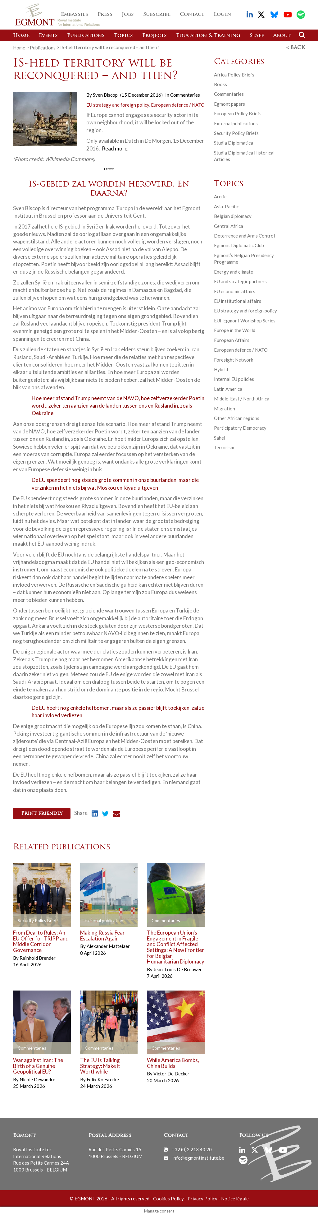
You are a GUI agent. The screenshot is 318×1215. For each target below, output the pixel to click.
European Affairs (231, 340)
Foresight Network (233, 359)
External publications (236, 123)
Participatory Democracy (240, 427)
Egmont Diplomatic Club (239, 245)
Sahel (219, 437)
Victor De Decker (171, 1073)
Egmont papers (229, 103)
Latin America (228, 388)
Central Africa (228, 226)
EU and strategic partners (240, 281)
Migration (224, 408)
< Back (295, 47)
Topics (123, 35)
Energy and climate (233, 271)
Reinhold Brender (38, 957)
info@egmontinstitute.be (198, 1157)
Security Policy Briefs (236, 133)
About (282, 35)
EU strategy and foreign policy (117, 104)
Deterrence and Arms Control (244, 235)
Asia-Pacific (226, 206)
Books (220, 84)
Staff (257, 35)
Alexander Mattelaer (108, 945)
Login (222, 14)
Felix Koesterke (103, 1079)
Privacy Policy (202, 1197)
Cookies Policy (168, 1197)
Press (105, 14)
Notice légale (235, 1197)
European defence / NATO (178, 104)
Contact (192, 14)
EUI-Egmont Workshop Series (244, 320)
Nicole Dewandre (37, 1079)
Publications (86, 35)
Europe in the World (234, 330)
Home (21, 35)
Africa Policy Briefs (234, 74)
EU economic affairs (234, 290)
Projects (154, 35)
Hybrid (221, 369)
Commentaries (185, 94)
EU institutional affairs (237, 300)
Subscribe (156, 14)
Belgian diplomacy (233, 216)
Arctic (220, 196)
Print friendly (41, 813)
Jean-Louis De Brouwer (177, 969)
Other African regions (236, 418)
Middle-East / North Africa (241, 398)
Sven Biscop (105, 94)
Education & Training (208, 35)
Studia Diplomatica (233, 142)
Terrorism (224, 447)
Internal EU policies (234, 378)
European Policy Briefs (237, 113)
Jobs (128, 14)
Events (48, 35)
